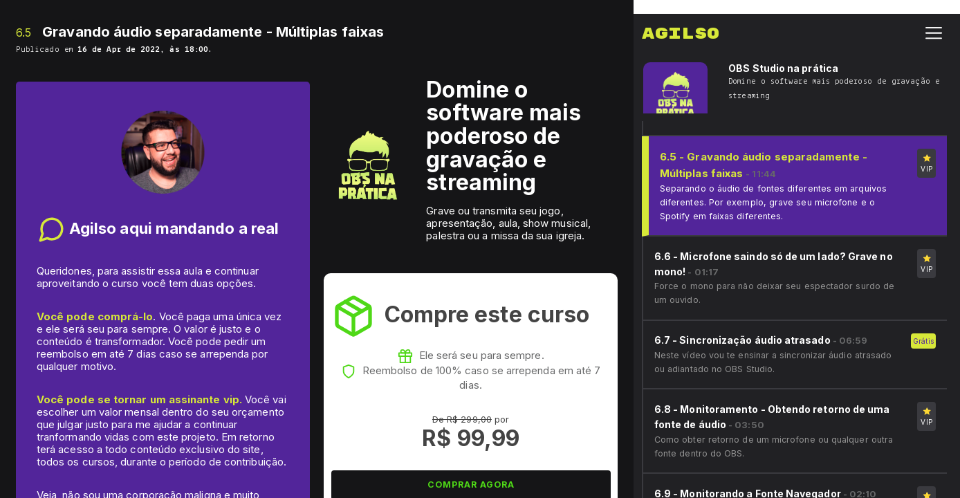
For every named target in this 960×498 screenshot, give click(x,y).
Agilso (680, 20)
